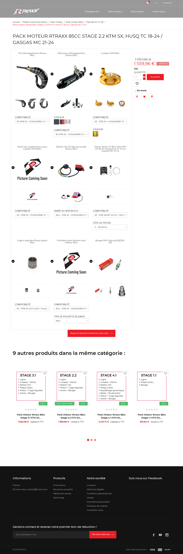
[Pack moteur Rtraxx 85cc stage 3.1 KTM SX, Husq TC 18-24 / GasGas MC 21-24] (31, 386)
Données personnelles (98, 502)
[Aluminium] (67, 121)
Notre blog (58, 498)
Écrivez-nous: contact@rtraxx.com (30, 489)
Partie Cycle (159, 12)
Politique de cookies (97, 506)
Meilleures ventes (62, 494)
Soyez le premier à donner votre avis (89, 333)
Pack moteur (137, 12)
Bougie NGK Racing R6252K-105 (110, 242)
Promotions (59, 485)
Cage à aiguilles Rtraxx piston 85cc (32, 242)
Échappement (92, 12)
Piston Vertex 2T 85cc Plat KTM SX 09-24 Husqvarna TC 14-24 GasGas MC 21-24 (110, 149)
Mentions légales (95, 489)
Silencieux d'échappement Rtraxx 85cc (71, 54)
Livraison (91, 485)
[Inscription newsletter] (102, 534)
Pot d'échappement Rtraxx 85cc (32, 54)
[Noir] (56, 121)
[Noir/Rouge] (62, 121)
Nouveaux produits (63, 489)
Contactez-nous (95, 510)
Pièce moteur (115, 12)
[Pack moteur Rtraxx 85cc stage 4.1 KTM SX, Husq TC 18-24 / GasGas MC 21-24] (111, 386)
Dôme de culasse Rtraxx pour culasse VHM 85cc (32, 148)
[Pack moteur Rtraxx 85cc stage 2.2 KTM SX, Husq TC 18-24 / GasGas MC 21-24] (71, 386)
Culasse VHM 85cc (110, 53)
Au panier (155, 77)
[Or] (95, 133)
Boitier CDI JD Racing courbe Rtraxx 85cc (71, 148)
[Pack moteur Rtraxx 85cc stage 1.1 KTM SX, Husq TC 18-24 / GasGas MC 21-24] (152, 386)
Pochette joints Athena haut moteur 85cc (71, 242)
